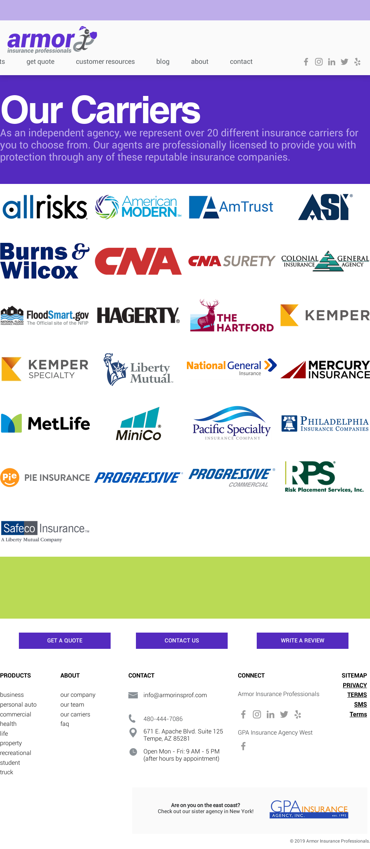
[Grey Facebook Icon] (306, 62)
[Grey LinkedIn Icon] (332, 62)
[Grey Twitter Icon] (344, 62)
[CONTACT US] (182, 641)
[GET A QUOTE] (65, 641)
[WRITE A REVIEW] (302, 641)
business (12, 694)
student (10, 762)
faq (64, 723)
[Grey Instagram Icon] (319, 62)
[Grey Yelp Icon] (357, 62)
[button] (110, 61)
